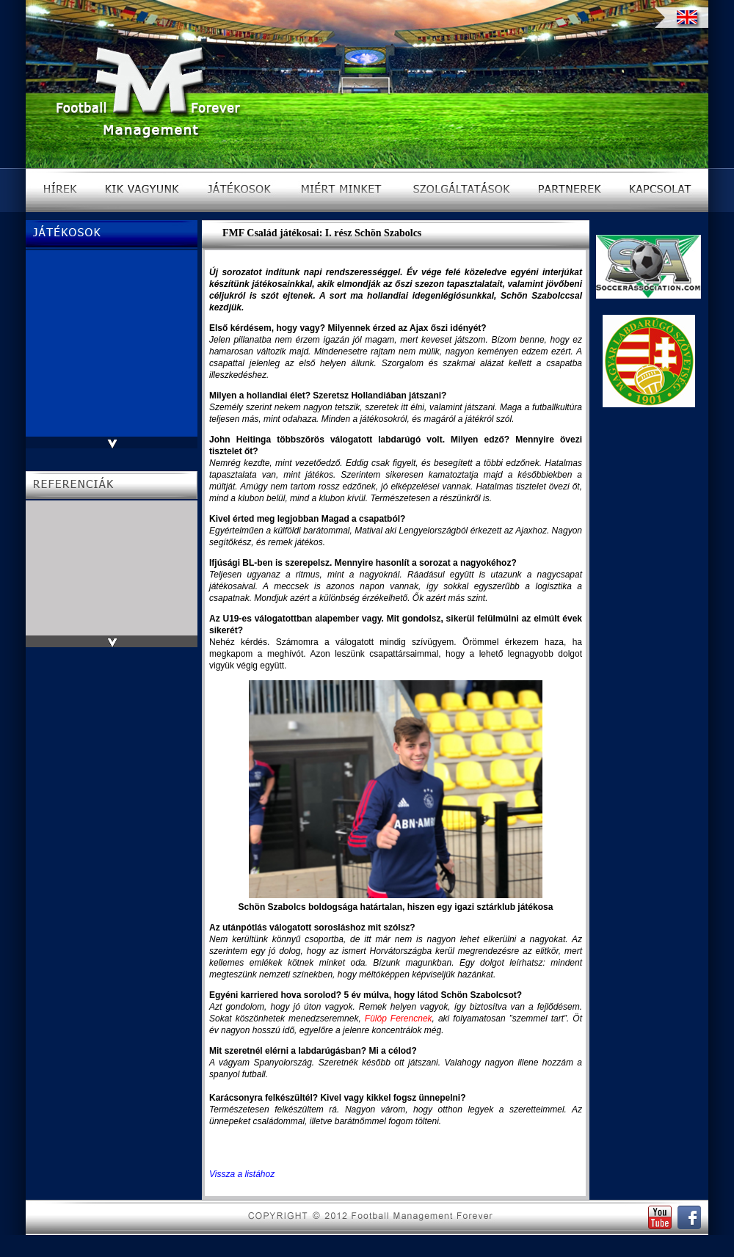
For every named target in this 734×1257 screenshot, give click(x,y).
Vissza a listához (242, 1174)
